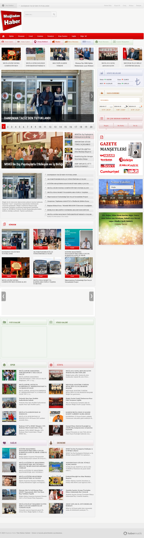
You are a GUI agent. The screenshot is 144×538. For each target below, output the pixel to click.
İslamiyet (51, 36)
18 (81, 127)
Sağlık (74, 36)
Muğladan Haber (10, 533)
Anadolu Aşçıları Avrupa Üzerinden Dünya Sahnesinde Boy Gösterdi (78, 491)
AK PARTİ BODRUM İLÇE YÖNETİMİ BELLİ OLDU (66, 179)
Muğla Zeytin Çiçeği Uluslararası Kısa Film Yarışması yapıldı (79, 399)
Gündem (40, 36)
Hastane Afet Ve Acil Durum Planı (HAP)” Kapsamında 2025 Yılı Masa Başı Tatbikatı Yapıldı (31, 492)
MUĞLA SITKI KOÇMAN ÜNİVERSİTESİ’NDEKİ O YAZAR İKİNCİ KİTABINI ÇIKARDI (69, 215)
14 (60, 127)
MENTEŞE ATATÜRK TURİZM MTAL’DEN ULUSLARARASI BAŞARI (77, 386)
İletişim (138, 5)
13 (55, 127)
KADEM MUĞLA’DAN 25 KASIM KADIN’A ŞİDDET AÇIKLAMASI (78, 413)
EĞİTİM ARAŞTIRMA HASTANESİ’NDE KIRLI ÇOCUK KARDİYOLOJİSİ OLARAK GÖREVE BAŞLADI (68, 185)
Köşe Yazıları (62, 36)
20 (91, 127)
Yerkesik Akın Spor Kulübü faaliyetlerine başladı (28, 399)
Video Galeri (25, 42)
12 (50, 127)
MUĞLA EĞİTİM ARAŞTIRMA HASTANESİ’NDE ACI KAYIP (30, 477)
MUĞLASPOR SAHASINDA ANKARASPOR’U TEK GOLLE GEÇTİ (30, 372)
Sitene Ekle (107, 5)
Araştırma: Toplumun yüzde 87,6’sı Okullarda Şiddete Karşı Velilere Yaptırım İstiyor (68, 202)
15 (65, 127)
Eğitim (11, 36)
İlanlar (58, 42)
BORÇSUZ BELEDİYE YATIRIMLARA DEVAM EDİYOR (68, 210)
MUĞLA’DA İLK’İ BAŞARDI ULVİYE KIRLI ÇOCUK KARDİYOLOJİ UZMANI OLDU (32, 505)
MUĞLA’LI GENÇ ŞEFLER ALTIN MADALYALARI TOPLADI (78, 371)
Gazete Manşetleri (123, 42)
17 (76, 127)
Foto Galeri (9, 42)
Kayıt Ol (117, 5)
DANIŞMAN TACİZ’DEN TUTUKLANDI (35, 6)
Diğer (83, 36)
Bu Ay (135, 125)
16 (70, 127)
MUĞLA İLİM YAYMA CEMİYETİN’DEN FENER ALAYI (68, 188)
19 (86, 127)
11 (45, 127)
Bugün (106, 125)
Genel (31, 36)
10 (40, 127)
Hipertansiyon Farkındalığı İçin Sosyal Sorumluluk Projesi (67, 197)
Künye (131, 5)
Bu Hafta (121, 125)
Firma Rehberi (43, 42)
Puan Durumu (104, 42)
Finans (88, 42)
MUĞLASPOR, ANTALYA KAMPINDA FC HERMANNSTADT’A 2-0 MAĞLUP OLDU (32, 386)
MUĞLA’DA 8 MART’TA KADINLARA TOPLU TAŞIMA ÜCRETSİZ (67, 193)
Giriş (124, 5)
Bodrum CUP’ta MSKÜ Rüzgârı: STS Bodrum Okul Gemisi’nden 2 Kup (32, 427)
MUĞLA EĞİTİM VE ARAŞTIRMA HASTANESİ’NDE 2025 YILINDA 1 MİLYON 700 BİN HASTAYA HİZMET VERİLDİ (32, 465)
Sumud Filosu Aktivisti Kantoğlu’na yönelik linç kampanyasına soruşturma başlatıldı (79, 427)
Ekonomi (21, 36)
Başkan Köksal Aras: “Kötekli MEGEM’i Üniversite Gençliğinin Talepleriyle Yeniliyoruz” (69, 207)
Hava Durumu (73, 42)
